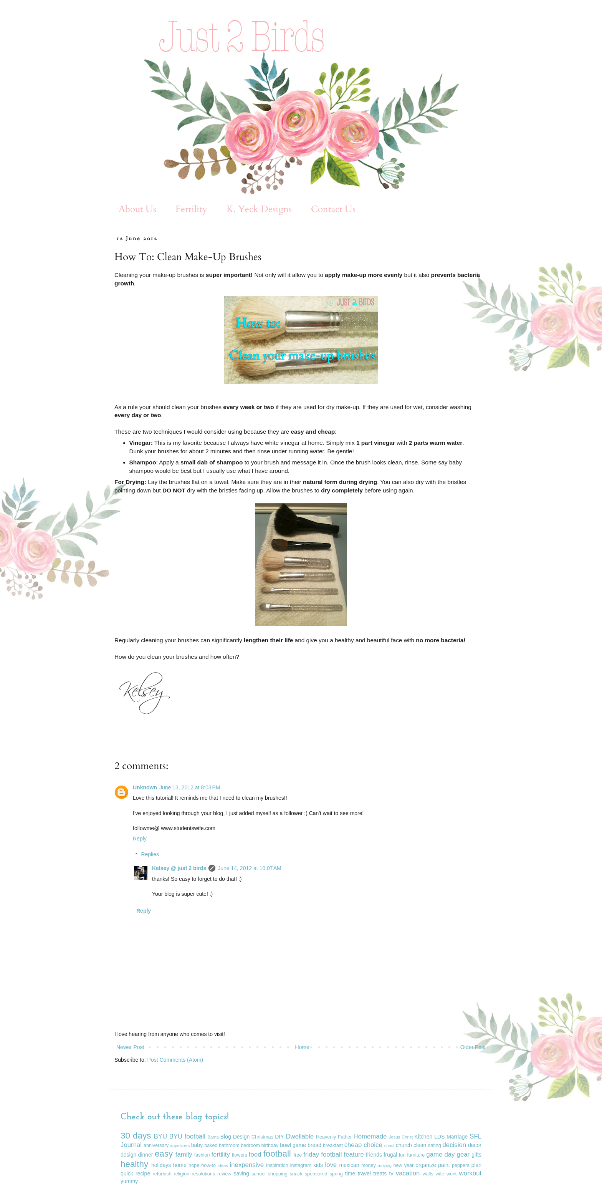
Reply (140, 838)
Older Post (473, 1047)
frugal (390, 1155)
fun (402, 1155)
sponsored (316, 1174)
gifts (476, 1155)
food (255, 1154)
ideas (223, 1165)
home (180, 1165)
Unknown (145, 787)
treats (380, 1173)
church (404, 1145)
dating (434, 1145)
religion (182, 1174)
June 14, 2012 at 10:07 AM (249, 868)
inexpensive (247, 1165)
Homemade (370, 1136)
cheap (353, 1145)
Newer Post (130, 1047)
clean (419, 1145)
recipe (143, 1173)
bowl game (293, 1145)
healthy (134, 1164)
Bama (213, 1137)
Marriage (457, 1137)
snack (296, 1174)
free (298, 1155)
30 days (136, 1135)
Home (302, 1047)
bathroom (229, 1145)
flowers (239, 1155)
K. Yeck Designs (259, 209)
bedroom (250, 1145)
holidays (161, 1165)
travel (364, 1173)
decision (454, 1145)
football (277, 1154)
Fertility (191, 209)
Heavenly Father (334, 1137)
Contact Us (333, 209)
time (350, 1173)
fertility (220, 1154)
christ (389, 1145)
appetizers (180, 1145)
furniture (416, 1155)
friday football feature (333, 1154)
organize (425, 1165)
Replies (150, 854)
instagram (300, 1165)
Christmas (262, 1137)
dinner (145, 1155)
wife (440, 1174)
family (183, 1154)
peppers (461, 1165)
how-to (208, 1165)
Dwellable (300, 1136)
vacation (408, 1173)
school (258, 1174)
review (224, 1174)
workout (470, 1173)
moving (385, 1165)
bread (314, 1145)
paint (444, 1165)
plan (476, 1165)
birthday (270, 1145)
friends (374, 1155)
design (128, 1155)
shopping (278, 1174)
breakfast (333, 1145)
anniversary (156, 1145)
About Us (137, 209)
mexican (349, 1165)
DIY (279, 1137)
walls (428, 1174)
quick (127, 1173)
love (331, 1165)
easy (164, 1154)
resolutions (203, 1174)
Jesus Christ (401, 1137)
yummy (129, 1181)
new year (404, 1165)
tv (391, 1173)
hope (194, 1165)
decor (474, 1145)
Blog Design (235, 1137)
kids (318, 1165)
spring (335, 1174)
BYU (160, 1136)
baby (197, 1145)
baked (210, 1145)
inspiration (277, 1165)
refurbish (162, 1174)
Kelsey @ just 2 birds (179, 868)
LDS (439, 1137)
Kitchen (424, 1137)
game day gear (448, 1154)
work (452, 1174)
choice (373, 1145)
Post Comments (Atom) (175, 1060)
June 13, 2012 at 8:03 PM (189, 787)
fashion (202, 1155)
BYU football (187, 1136)
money (368, 1165)
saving (241, 1173)
